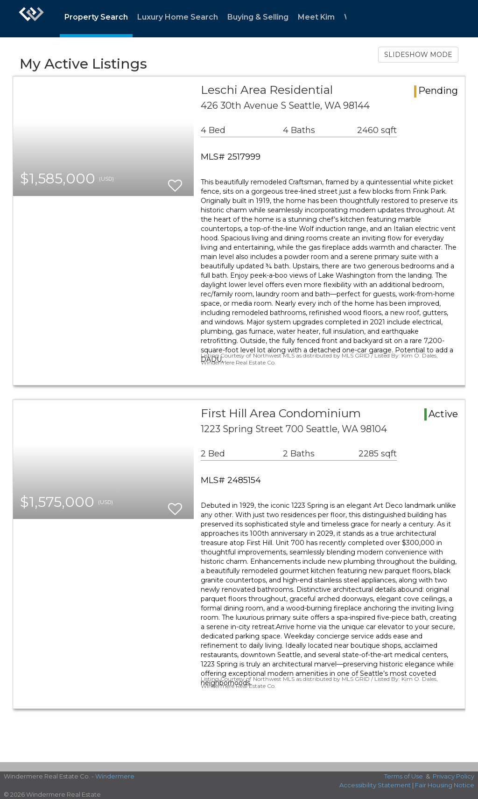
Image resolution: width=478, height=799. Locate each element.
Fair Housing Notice (444, 785)
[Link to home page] (31, 18)
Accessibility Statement (375, 785)
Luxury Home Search (177, 17)
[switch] (175, 181)
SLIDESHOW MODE (418, 54)
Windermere (114, 776)
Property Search (96, 17)
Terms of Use (403, 776)
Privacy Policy (453, 776)
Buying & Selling (257, 17)
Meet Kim (316, 17)
